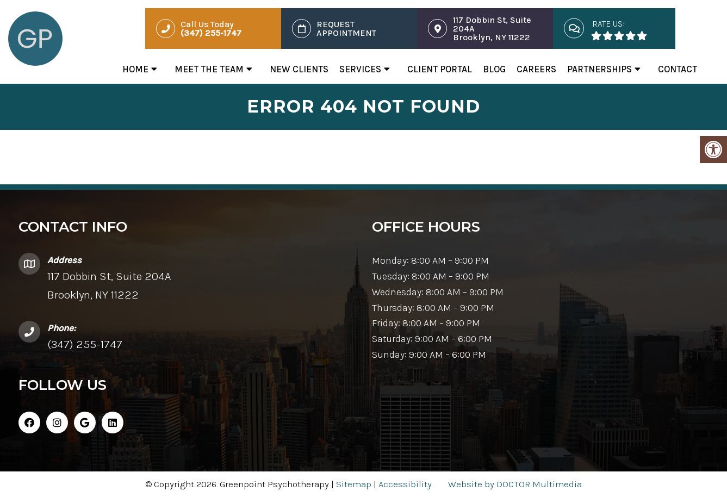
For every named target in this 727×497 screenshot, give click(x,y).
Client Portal (439, 69)
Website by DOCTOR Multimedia (515, 484)
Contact (677, 69)
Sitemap (353, 484)
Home (135, 69)
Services (360, 69)
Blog (494, 69)
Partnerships (599, 69)
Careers (536, 69)
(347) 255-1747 (84, 344)
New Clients (299, 69)
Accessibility (405, 484)
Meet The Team (209, 69)
